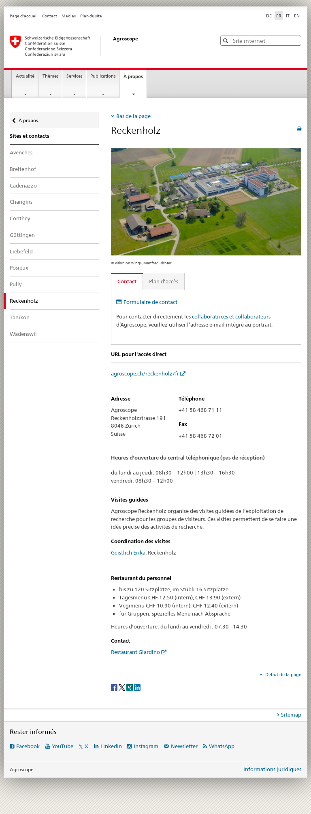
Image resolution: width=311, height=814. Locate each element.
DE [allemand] (269, 16)
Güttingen (22, 235)
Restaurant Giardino (135, 652)
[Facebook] (115, 687)
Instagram (146, 746)
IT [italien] (288, 16)
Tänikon (20, 317)
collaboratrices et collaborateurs (231, 316)
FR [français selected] (278, 16)
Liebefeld (21, 251)
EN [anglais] (297, 16)
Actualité (25, 76)
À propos (135, 78)
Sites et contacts (29, 136)
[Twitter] (122, 687)
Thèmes (50, 76)
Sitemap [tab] (291, 714)
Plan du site (91, 16)
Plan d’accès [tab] (163, 281)
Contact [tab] (126, 281)
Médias (69, 16)
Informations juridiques (272, 769)
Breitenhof (23, 169)
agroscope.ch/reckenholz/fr (145, 373)
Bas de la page (133, 116)
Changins (21, 201)
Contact (49, 16)
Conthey (20, 218)
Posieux (19, 267)
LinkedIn (111, 746)
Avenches (21, 152)
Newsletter (184, 746)
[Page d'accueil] (105, 46)
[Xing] (130, 687)
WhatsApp (221, 746)
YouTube (62, 746)
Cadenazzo (23, 185)
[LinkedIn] (137, 687)
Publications (102, 76)
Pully (15, 284)
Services (74, 76)
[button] (227, 40)
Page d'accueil (24, 16)
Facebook (28, 746)
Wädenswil (23, 334)
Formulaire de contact (150, 302)
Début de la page (282, 674)
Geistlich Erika (128, 552)
